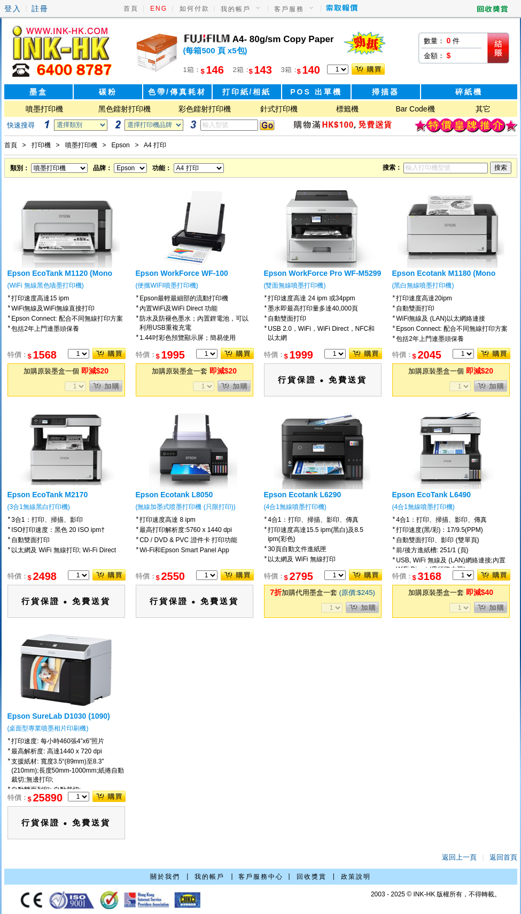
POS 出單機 (315, 92)
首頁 (130, 8)
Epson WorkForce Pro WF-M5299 (323, 273)
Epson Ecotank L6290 (302, 494)
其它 (483, 109)
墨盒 (38, 92)
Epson (121, 145)
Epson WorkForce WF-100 (182, 273)
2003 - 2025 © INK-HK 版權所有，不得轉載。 (436, 894)
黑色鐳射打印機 (124, 109)
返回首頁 (503, 857)
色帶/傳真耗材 (177, 92)
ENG (158, 8)
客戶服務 (289, 9)
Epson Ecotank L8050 (174, 494)
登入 (12, 8)
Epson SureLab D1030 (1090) (58, 716)
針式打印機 (279, 109)
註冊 (40, 8)
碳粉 (108, 92)
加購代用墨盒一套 (322, 593)
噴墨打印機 (44, 109)
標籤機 (347, 109)
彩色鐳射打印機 (204, 109)
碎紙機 (469, 92)
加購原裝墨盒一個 (66, 371)
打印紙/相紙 (246, 92)
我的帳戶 (236, 9)
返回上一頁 (459, 857)
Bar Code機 (414, 109)
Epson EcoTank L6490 (431, 494)
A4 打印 (155, 145)
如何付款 (194, 8)
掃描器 (385, 92)
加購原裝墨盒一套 (194, 371)
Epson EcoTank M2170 (47, 494)
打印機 (41, 145)
